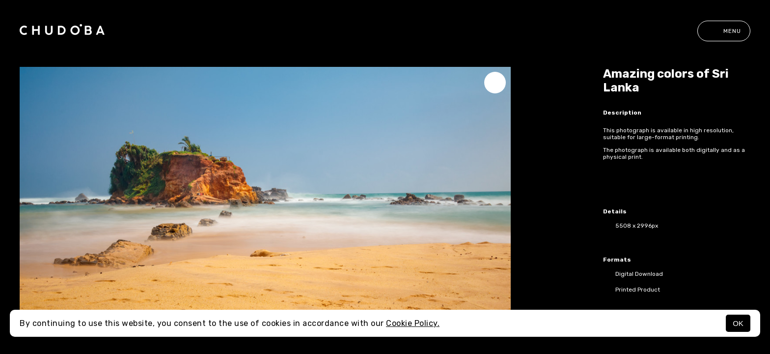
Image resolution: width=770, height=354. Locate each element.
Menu (724, 31)
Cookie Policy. (413, 323)
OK (738, 323)
